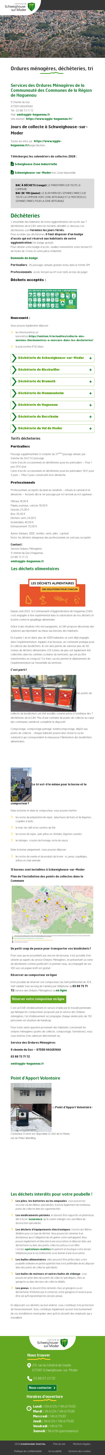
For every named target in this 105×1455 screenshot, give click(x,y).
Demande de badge (24, 258)
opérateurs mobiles (38, 1249)
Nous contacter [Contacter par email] (42, 1387)
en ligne (61, 990)
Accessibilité (55, 1451)
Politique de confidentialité (28, 1451)
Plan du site (59, 1444)
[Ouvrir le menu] (98, 5)
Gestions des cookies (79, 1451)
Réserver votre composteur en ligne (38, 999)
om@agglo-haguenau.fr (33, 114)
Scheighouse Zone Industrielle (36, 164)
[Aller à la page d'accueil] (20, 7)
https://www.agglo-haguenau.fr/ (49, 119)
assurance (35, 1219)
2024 (30, 1444)
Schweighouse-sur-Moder (33, 173)
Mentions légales (82, 1444)
